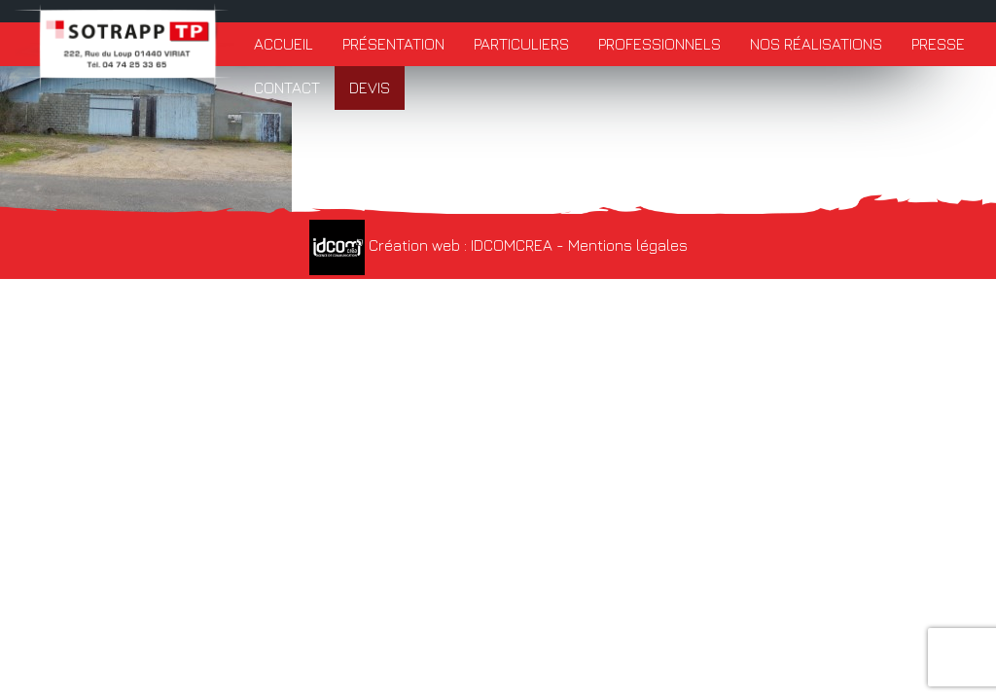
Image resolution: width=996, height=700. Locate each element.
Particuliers (521, 43)
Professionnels (659, 43)
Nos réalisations (816, 43)
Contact (287, 87)
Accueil (283, 43)
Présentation (393, 43)
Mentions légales (628, 245)
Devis (369, 87)
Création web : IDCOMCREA (430, 245)
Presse (938, 43)
